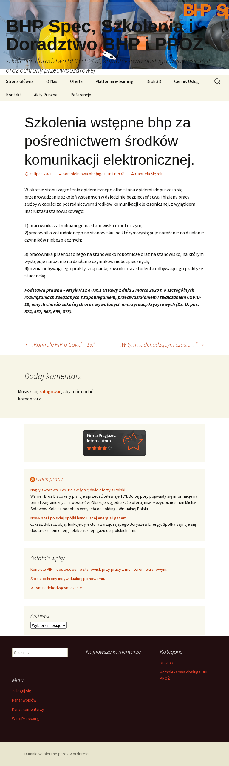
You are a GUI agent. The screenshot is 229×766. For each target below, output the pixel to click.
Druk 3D (153, 81)
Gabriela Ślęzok (149, 173)
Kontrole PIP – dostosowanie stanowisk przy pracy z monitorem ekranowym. (98, 569)
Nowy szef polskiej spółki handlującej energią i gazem (78, 518)
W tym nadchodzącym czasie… (58, 587)
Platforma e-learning (114, 81)
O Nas (51, 81)
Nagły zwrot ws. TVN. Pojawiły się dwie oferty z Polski (77, 490)
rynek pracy (49, 478)
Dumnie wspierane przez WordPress (56, 753)
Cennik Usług (186, 81)
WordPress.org (25, 718)
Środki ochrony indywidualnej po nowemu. (67, 578)
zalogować (50, 391)
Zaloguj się (21, 690)
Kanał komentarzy (28, 709)
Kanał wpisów (24, 700)
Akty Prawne (46, 95)
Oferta (76, 81)
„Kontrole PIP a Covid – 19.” (59, 344)
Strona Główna (19, 81)
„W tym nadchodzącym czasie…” (162, 344)
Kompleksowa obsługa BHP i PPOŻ (93, 173)
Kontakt (13, 95)
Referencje (80, 95)
